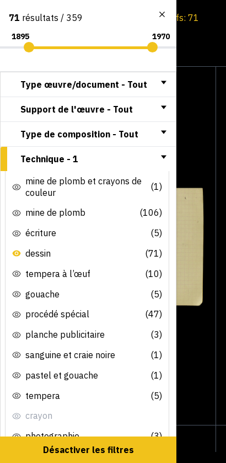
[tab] (88, 84)
